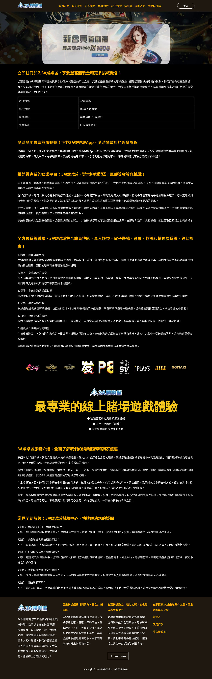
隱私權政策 (159, 632)
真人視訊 (77, 6)
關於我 (157, 617)
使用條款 (158, 624)
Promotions (118, 656)
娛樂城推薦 (154, 6)
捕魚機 (128, 6)
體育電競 (64, 6)
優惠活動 (140, 6)
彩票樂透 (90, 6)
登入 (185, 6)
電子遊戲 (116, 6)
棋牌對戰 (103, 6)
